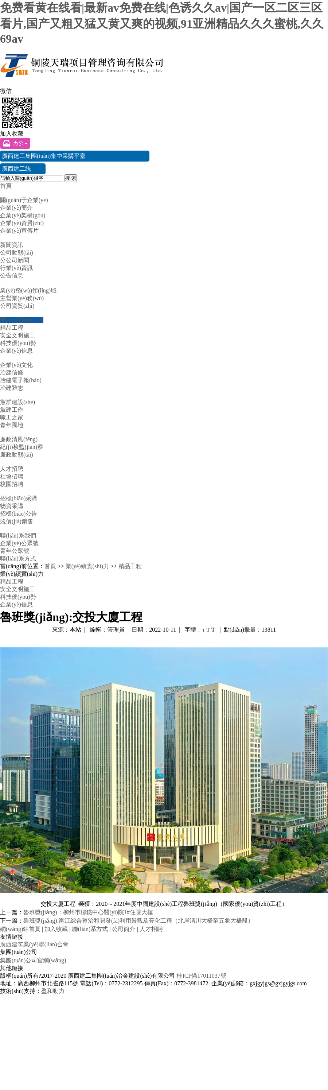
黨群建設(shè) (17, 402)
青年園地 (11, 425)
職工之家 (11, 417)
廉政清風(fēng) (19, 439)
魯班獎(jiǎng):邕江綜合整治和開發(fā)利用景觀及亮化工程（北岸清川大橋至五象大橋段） (138, 921)
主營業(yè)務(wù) (22, 298)
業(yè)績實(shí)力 (21, 320)
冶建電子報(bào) (21, 380)
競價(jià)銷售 (16, 521)
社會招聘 (11, 476)
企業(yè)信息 (16, 351)
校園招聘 (11, 484)
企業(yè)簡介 (16, 208)
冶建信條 (11, 372)
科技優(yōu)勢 (18, 343)
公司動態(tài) (16, 252)
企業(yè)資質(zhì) (22, 223)
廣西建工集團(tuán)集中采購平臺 (44, 156)
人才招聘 (11, 469)
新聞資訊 (11, 245)
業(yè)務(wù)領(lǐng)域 (28, 290)
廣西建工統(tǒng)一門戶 (18, 170)
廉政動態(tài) (16, 454)
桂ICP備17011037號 (201, 976)
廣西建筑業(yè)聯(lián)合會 (34, 944)
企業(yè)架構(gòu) (22, 215)
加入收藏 (11, 134)
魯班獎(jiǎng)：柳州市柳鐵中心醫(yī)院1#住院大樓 (88, 912)
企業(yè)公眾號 (19, 543)
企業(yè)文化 (16, 365)
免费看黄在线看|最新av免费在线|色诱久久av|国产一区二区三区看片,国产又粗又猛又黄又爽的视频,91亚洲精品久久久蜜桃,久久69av (162, 23)
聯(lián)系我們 (18, 535)
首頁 (6, 186)
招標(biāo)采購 (18, 498)
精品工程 (11, 328)
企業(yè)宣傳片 (19, 231)
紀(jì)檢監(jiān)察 (21, 447)
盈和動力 (53, 991)
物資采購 (11, 506)
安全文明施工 (17, 335)
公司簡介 (123, 929)
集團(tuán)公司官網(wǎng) (33, 960)
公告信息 (11, 275)
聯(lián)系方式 (18, 558)
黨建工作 (11, 410)
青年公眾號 (14, 551)
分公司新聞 (14, 260)
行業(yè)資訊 (16, 268)
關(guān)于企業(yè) (24, 200)
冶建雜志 (11, 388)
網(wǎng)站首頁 (20, 929)
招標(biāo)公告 (18, 514)
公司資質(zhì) (17, 306)
